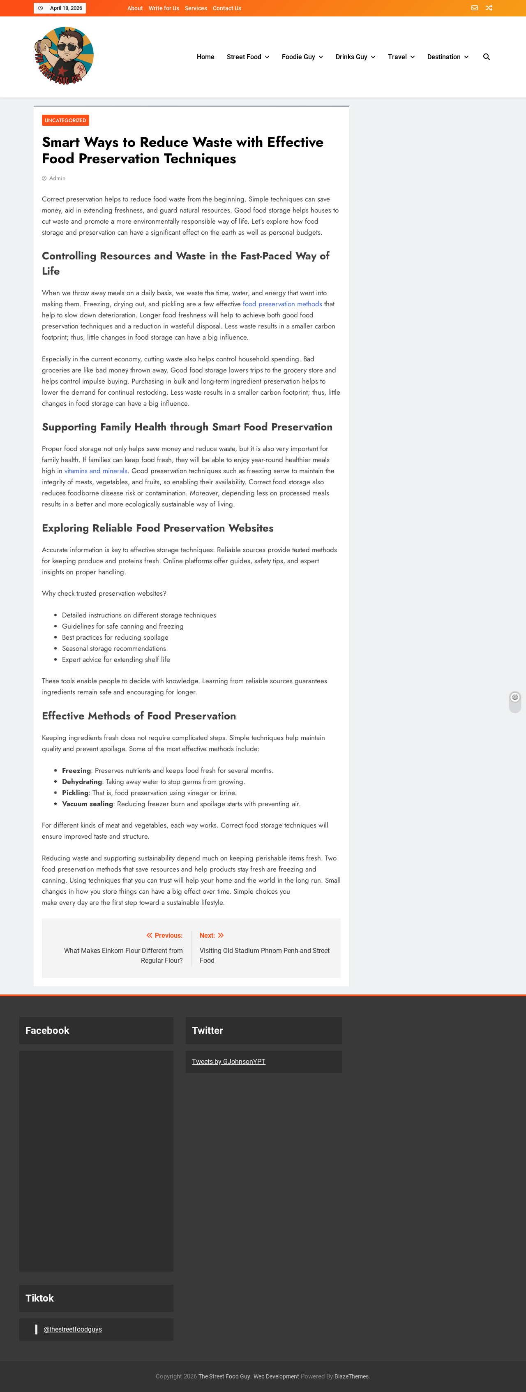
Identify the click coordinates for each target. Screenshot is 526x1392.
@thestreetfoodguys (73, 1329)
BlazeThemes (352, 1376)
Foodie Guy (298, 57)
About (135, 8)
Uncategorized (64, 120)
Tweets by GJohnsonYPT (228, 1062)
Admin (57, 178)
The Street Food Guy (224, 1376)
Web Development (276, 1376)
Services (196, 8)
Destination (444, 57)
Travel (397, 57)
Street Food (244, 57)
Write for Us (164, 8)
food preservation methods (282, 304)
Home (206, 57)
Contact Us (227, 8)
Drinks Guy (351, 57)
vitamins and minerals (96, 471)
